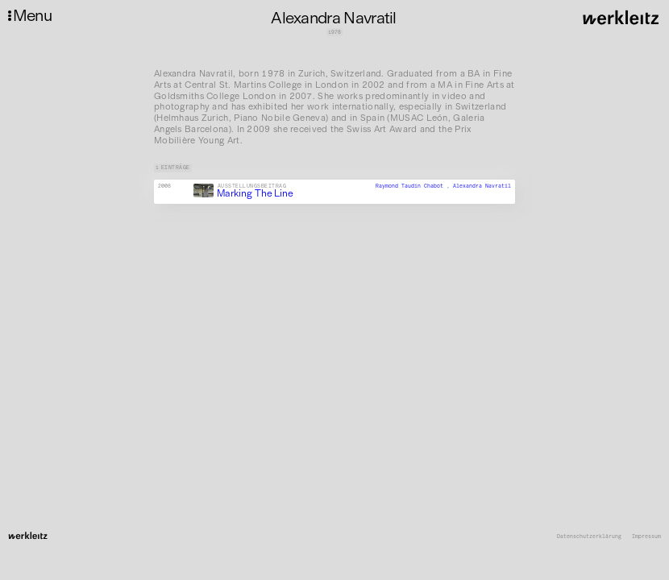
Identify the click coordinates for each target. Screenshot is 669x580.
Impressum (646, 537)
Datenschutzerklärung (589, 537)
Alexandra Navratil (482, 186)
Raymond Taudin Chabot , (414, 186)
